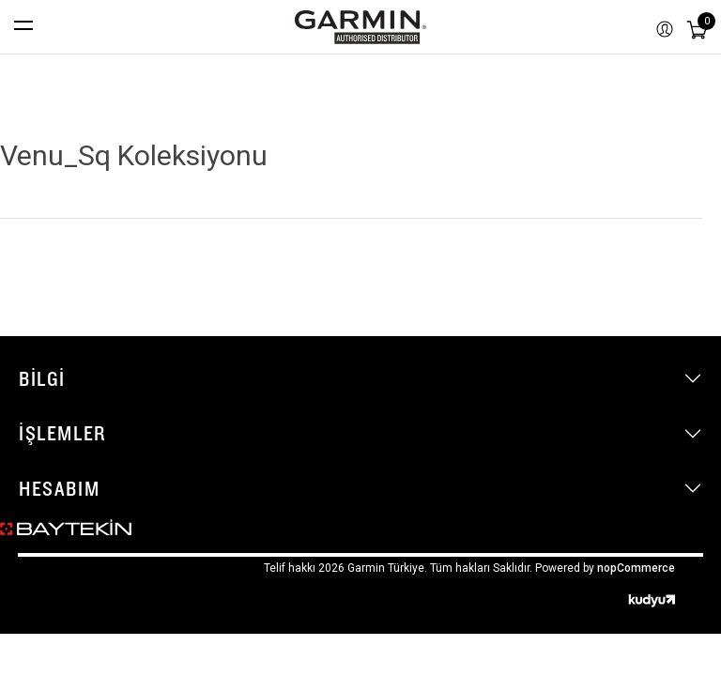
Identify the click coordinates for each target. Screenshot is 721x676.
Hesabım (59, 488)
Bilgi (42, 378)
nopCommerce (636, 568)
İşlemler (62, 433)
